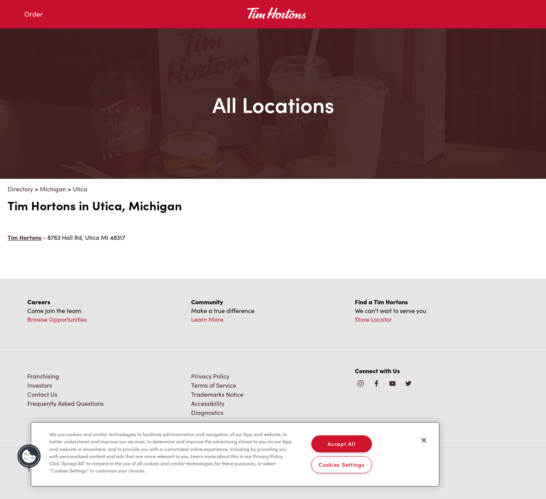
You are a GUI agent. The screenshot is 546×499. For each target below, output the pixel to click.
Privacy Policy (210, 376)
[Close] (424, 440)
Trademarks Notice (217, 394)
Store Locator (373, 319)
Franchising (43, 376)
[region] (235, 454)
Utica (80, 189)
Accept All (341, 443)
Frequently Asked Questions (65, 403)
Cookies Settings (341, 464)
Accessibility (207, 403)
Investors (39, 385)
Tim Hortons (24, 237)
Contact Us (42, 394)
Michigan (53, 189)
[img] (408, 384)
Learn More (207, 319)
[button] (29, 456)
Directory (20, 189)
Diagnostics (207, 412)
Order (33, 14)
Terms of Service (213, 385)
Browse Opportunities (57, 319)
